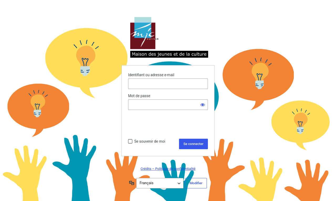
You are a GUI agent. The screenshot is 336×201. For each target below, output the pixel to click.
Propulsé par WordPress (168, 38)
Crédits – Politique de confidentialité (167, 169)
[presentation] (168, 124)
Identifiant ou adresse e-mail (151, 75)
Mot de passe (139, 96)
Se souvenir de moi (149, 141)
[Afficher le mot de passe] (202, 104)
